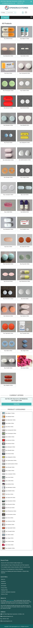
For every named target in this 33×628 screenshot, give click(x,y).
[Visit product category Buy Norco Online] (8, 241)
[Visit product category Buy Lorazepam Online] (8, 189)
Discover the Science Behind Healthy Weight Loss (11, 562)
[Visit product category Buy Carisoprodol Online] (24, 67)
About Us (3, 579)
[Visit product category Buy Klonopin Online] (8, 171)
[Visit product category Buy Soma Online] (24, 293)
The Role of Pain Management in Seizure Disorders (12, 569)
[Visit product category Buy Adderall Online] (8, 33)
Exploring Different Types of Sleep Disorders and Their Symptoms (15, 565)
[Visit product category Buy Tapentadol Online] (8, 327)
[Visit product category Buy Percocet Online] (8, 275)
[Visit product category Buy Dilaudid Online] (24, 119)
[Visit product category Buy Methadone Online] (8, 223)
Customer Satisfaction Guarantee (8, 592)
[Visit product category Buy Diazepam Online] (8, 119)
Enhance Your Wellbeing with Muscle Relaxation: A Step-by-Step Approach (15, 572)
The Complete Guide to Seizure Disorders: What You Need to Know (15, 567)
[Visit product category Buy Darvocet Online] (8, 102)
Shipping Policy (4, 589)
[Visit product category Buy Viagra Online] (24, 345)
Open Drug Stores (10, 600)
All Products (3, 585)
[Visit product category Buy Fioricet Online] (8, 137)
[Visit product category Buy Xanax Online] (24, 362)
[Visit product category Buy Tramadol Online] (24, 327)
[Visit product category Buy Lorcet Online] (24, 189)
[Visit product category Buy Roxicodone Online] (8, 293)
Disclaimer (3, 581)
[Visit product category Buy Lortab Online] (8, 206)
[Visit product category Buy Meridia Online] (24, 206)
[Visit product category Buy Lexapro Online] (24, 171)
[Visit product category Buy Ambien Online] (24, 50)
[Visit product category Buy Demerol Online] (24, 102)
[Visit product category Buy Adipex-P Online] (24, 33)
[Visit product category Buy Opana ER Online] (24, 241)
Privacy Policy (4, 587)
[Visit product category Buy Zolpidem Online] (8, 379)
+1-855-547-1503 (20, 3)
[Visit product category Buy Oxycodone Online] (8, 258)
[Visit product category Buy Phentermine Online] (24, 275)
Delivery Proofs (4, 594)
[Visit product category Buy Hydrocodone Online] (8, 154)
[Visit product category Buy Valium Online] (8, 345)
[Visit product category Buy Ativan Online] (8, 67)
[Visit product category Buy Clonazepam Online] (8, 85)
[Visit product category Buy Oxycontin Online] (24, 258)
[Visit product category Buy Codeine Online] (24, 85)
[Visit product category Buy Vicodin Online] (8, 362)
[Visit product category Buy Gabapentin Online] (24, 137)
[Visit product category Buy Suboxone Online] (8, 310)
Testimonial (3, 583)
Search (15, 12)
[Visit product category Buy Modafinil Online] (24, 223)
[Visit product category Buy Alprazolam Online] (8, 50)
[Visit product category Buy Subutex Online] (24, 310)
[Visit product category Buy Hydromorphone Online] (24, 154)
